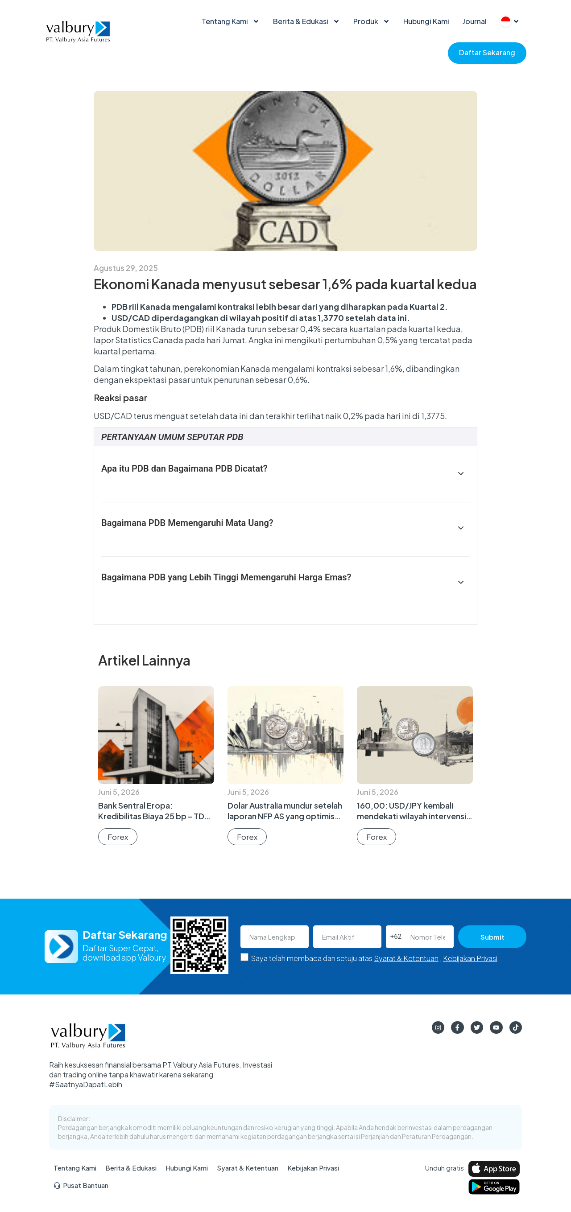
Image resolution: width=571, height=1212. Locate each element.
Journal (475, 21)
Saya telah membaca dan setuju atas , (374, 958)
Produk (371, 21)
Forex (118, 837)
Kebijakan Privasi (470, 958)
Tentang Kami (231, 21)
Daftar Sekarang (487, 52)
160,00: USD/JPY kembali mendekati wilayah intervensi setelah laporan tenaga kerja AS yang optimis (411, 821)
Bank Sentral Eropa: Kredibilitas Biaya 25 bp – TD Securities (151, 816)
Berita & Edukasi (306, 21)
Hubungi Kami (426, 21)
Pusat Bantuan (81, 1187)
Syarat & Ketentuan (406, 958)
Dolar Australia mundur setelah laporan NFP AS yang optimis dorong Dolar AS (285, 816)
